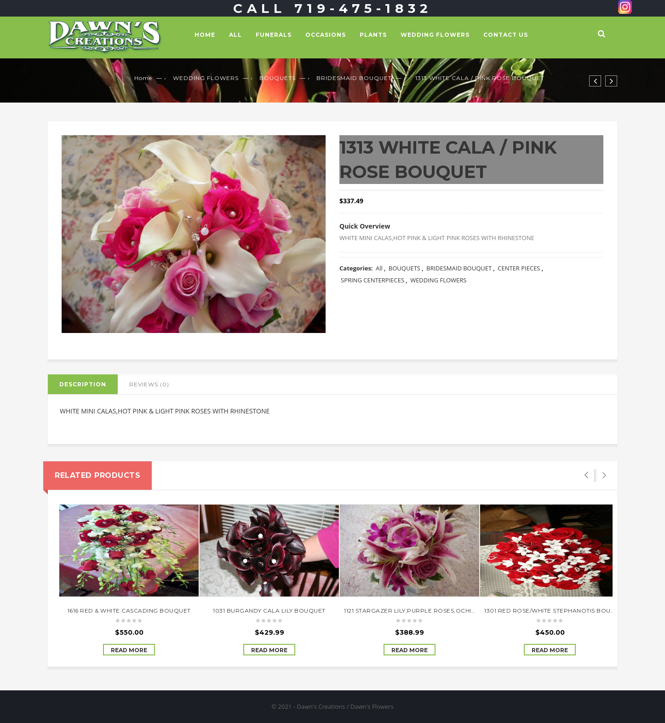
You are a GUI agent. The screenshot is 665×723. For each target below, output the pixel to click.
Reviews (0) (149, 384)
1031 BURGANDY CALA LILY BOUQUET (269, 610)
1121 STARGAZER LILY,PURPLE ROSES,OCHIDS (412, 610)
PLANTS (373, 34)
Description (82, 384)
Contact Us (505, 34)
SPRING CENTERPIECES (372, 280)
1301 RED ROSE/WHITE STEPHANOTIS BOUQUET (556, 610)
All (235, 34)
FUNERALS (274, 34)
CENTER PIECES (519, 268)
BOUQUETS (277, 78)
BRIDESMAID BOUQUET (354, 78)
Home (205, 34)
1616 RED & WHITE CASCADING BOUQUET (129, 610)
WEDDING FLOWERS (435, 34)
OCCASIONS (325, 34)
